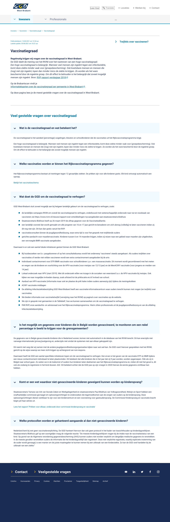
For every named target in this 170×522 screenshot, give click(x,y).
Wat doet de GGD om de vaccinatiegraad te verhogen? (52, 196)
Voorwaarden (25, 481)
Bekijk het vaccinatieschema (26, 182)
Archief (105, 481)
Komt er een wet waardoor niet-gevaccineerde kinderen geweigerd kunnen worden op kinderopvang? (80, 382)
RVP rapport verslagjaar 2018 (51, 77)
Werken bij (140, 7)
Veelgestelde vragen (54, 471)
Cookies (47, 481)
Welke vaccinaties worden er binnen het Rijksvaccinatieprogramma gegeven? (66, 164)
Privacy (37, 481)
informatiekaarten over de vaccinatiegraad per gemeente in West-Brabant (47, 86)
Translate (108, 8)
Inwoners (22, 19)
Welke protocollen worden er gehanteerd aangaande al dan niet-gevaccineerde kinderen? (73, 421)
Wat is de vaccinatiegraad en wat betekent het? (48, 128)
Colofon (13, 481)
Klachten (57, 481)
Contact (155, 7)
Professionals (55, 19)
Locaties (125, 7)
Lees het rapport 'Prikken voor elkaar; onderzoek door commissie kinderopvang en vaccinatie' (54, 406)
